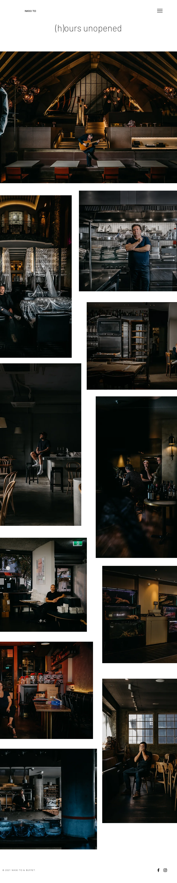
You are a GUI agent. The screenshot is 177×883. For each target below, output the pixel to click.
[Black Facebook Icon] (158, 870)
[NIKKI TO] (30, 11)
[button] (160, 10)
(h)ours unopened (88, 27)
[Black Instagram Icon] (165, 870)
